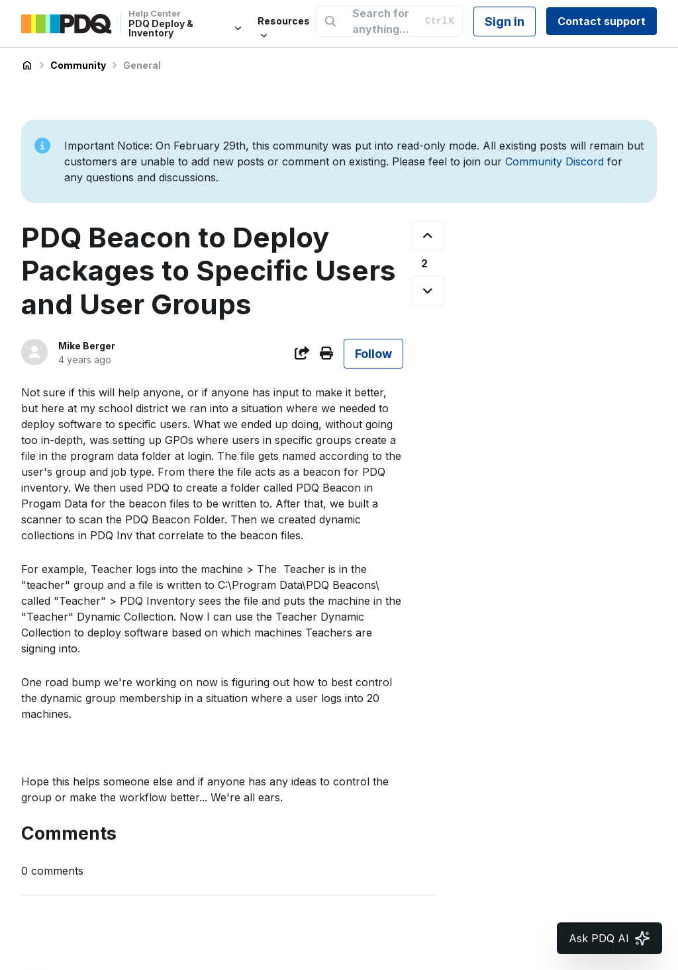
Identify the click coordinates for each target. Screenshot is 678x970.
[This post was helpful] (427, 236)
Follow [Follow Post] (373, 354)
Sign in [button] (504, 21)
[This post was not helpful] (427, 291)
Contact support (601, 21)
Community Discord (554, 161)
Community (78, 65)
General (142, 65)
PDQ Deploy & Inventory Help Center (27, 65)
